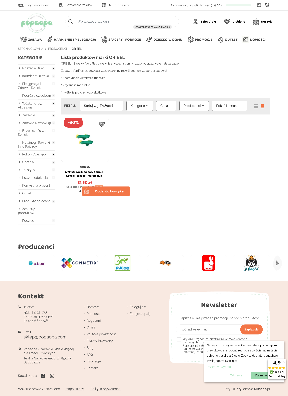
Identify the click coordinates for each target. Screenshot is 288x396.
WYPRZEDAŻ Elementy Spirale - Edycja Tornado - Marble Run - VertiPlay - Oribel (85, 176)
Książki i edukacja (35, 178)
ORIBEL (85, 166)
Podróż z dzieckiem (36, 96)
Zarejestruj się (140, 314)
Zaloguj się (138, 307)
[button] (164, 40)
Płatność (93, 314)
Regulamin (94, 320)
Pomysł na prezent (36, 185)
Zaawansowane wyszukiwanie (152, 27)
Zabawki (28, 115)
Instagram (267, 5)
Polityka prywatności (102, 334)
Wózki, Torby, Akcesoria (30, 105)
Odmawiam (237, 375)
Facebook (259, 5)
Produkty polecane (36, 201)
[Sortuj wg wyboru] (101, 106)
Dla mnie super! (265, 375)
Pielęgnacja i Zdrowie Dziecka (30, 86)
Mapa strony (74, 389)
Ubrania (28, 162)
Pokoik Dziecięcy (34, 154)
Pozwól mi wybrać (219, 366)
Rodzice (28, 221)
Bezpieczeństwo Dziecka (32, 133)
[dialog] (244, 361)
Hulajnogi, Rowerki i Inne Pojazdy (34, 144)
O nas (91, 327)
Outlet (26, 193)
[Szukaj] (122, 21)
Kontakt (92, 368)
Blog (90, 348)
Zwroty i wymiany (100, 341)
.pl (262, 389)
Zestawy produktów (26, 211)
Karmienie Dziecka (35, 76)
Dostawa (93, 307)
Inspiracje (94, 361)
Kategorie (30, 58)
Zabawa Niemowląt (36, 123)
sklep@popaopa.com (45, 337)
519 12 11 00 (35, 312)
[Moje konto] (205, 21)
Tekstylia (28, 170)
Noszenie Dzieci (33, 68)
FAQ (90, 354)
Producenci (36, 246)
